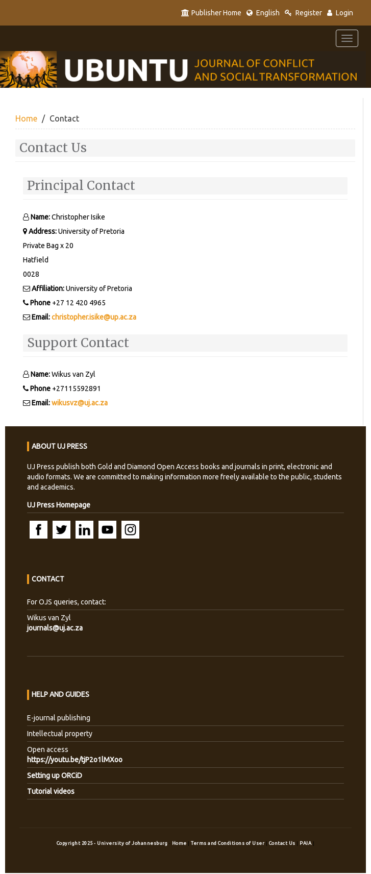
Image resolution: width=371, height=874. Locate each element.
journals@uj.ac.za (55, 628)
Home (26, 118)
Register (303, 13)
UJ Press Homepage (58, 505)
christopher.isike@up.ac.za (94, 317)
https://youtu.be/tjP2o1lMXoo (74, 760)
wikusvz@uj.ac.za (80, 403)
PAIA (306, 843)
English (263, 13)
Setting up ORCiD (54, 775)
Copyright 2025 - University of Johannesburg (112, 843)
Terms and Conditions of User (228, 843)
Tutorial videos (51, 791)
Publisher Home (211, 13)
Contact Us (283, 843)
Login (340, 13)
